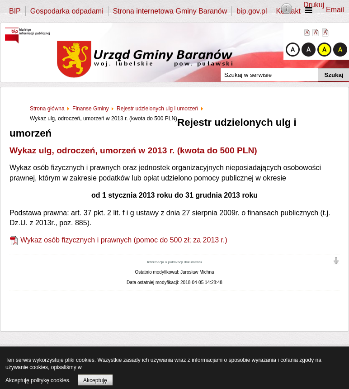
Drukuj (313, 5)
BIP (15, 11)
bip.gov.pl (251, 11)
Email (335, 10)
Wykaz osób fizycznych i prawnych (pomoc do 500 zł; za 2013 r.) (123, 240)
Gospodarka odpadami (67, 11)
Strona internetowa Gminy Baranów (170, 11)
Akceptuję (95, 380)
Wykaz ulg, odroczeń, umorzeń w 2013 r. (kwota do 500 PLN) (133, 150)
